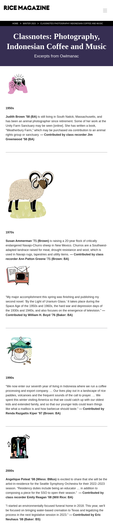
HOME (15, 23)
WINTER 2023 (29, 23)
